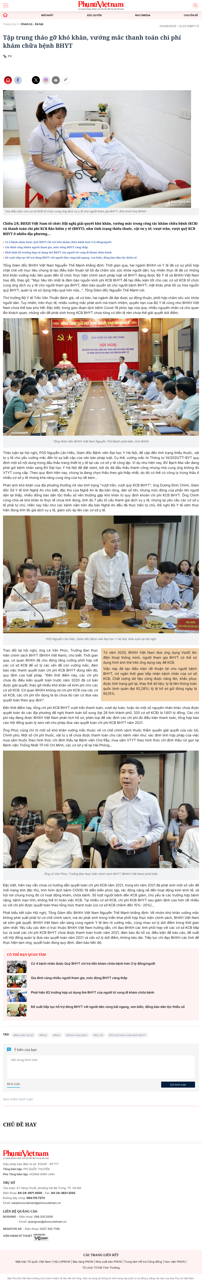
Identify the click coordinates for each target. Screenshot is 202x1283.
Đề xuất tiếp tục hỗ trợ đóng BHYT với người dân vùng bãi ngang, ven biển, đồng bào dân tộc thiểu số (71, 257)
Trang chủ (9, 24)
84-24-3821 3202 (63, 1193)
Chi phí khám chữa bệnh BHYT (128, 1035)
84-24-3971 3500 (30, 1193)
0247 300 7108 (49, 1229)
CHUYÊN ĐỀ (191, 15)
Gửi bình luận (178, 1084)
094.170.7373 (35, 1198)
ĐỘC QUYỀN (94, 15)
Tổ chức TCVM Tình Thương (101, 1267)
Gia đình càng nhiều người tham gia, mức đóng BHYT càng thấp (46, 247)
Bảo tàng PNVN (83, 1261)
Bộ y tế (99, 1035)
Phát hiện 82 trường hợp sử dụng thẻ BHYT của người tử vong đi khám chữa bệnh (58, 252)
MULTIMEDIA (142, 15)
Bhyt (57, 1035)
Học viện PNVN (175, 1261)
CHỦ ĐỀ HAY (20, 1124)
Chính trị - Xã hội (32, 24)
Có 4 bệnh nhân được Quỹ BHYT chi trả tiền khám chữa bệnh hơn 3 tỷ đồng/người (58, 242)
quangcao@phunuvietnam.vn (47, 1221)
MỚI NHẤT (47, 15)
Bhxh (44, 1035)
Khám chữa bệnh (77, 1035)
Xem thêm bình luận (18, 1099)
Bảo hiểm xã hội (24, 1035)
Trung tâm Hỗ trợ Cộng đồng (143, 1261)
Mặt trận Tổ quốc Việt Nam (33, 1261)
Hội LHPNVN (61, 1261)
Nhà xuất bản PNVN (109, 1261)
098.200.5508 (43, 1216)
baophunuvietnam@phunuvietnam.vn (36, 1203)
